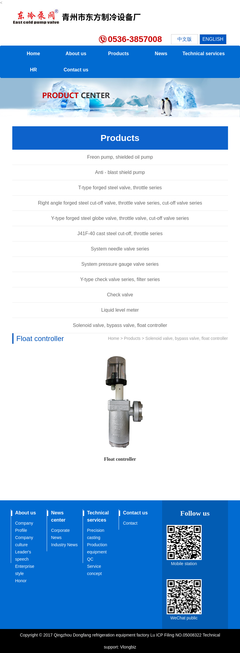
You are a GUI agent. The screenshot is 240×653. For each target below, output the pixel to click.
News (161, 53)
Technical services (203, 53)
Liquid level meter (120, 310)
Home (33, 53)
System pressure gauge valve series (120, 264)
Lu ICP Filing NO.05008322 (176, 635)
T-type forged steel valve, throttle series (120, 187)
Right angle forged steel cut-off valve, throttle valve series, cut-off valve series (120, 202)
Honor (21, 580)
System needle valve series (120, 248)
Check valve (120, 294)
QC (90, 559)
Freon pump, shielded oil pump (120, 157)
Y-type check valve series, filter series (120, 279)
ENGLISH (212, 39)
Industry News (64, 544)
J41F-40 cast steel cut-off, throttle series (119, 233)
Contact (130, 523)
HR (33, 69)
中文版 (184, 39)
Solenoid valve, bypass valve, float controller (120, 325)
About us (76, 53)
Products (118, 53)
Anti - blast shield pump (120, 172)
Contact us (76, 69)
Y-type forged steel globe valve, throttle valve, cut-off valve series (120, 218)
